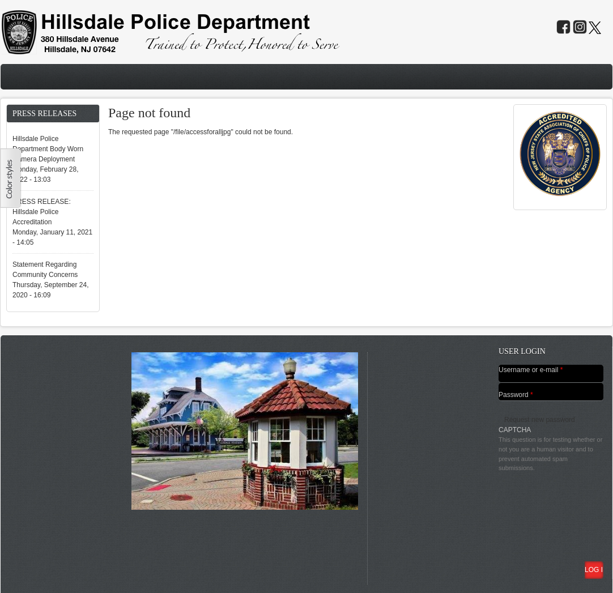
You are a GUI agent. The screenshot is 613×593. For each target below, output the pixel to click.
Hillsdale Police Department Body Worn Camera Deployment (47, 149)
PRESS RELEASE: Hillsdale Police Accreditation (41, 212)
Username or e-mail (531, 370)
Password (516, 395)
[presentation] (545, 513)
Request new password (539, 420)
